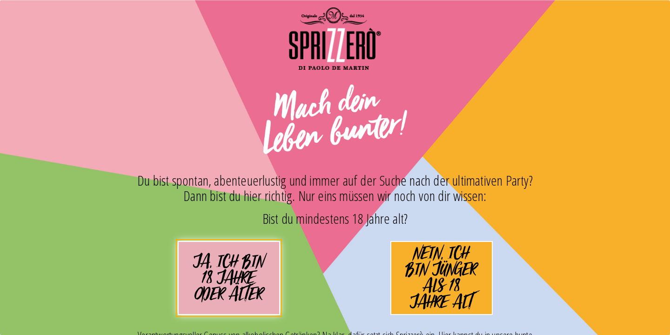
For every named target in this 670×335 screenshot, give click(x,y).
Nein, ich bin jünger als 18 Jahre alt (441, 278)
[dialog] (335, 167)
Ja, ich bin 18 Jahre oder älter (229, 281)
